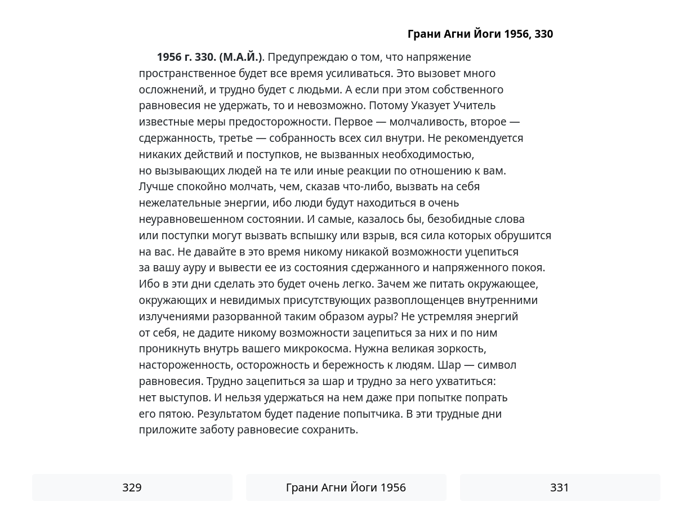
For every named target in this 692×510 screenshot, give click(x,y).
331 (559, 487)
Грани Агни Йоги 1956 (346, 487)
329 (131, 487)
